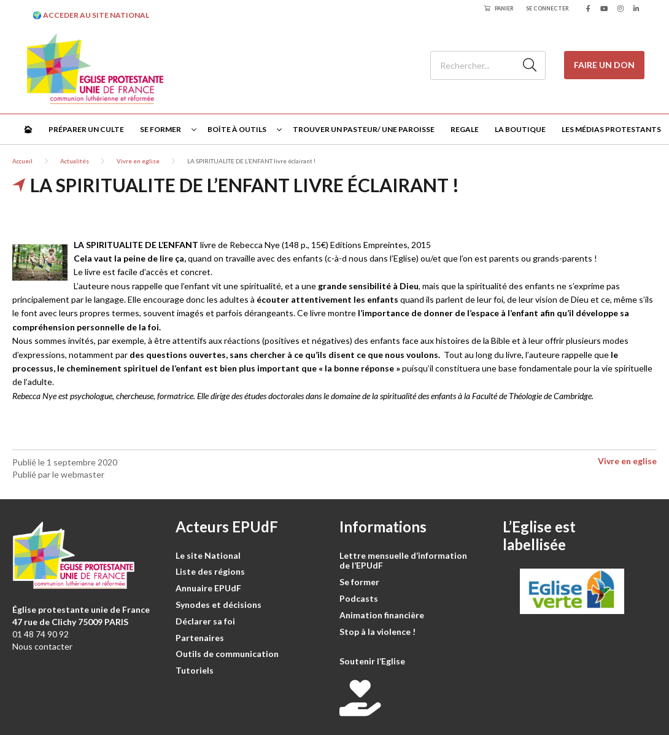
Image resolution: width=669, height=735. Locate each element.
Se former (160, 129)
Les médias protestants (611, 129)
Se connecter (547, 8)
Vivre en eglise (138, 161)
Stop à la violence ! (377, 631)
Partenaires (200, 637)
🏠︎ (28, 129)
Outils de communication (227, 653)
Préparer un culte (86, 129)
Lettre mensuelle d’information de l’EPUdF (403, 560)
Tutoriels (195, 670)
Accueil (22, 161)
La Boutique (520, 129)
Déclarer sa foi (205, 621)
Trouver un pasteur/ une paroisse (364, 129)
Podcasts (358, 598)
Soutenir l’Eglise (372, 661)
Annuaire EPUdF (208, 588)
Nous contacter (42, 646)
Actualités (74, 161)
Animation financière (381, 615)
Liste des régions (210, 571)
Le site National (208, 555)
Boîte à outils (236, 129)
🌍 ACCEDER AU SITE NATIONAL (91, 15)
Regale (465, 129)
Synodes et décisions (218, 604)
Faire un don (604, 65)
